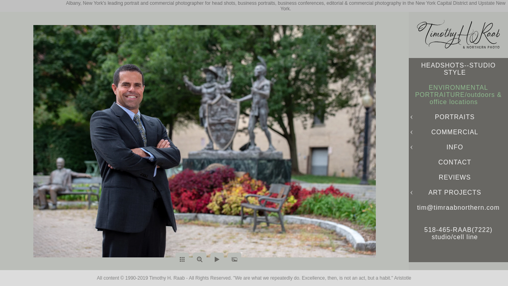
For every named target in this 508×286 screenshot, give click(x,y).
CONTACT (454, 162)
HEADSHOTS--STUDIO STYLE (458, 69)
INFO (454, 147)
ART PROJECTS (454, 192)
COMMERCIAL (454, 132)
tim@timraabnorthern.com (458, 207)
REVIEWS (455, 177)
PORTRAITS (455, 117)
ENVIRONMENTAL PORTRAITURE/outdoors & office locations (458, 94)
